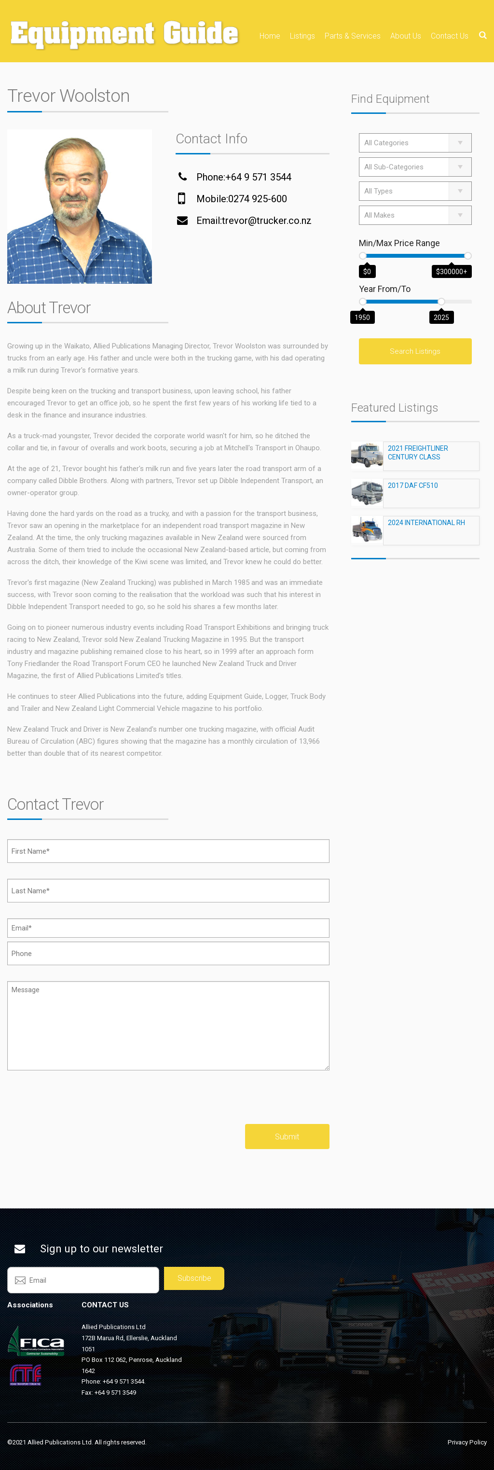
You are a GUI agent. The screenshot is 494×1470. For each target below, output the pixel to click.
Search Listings (415, 351)
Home (270, 36)
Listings (302, 36)
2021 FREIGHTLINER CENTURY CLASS (418, 457)
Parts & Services (353, 36)
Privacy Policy (467, 1442)
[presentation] (80, 1105)
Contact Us (449, 36)
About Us (405, 36)
